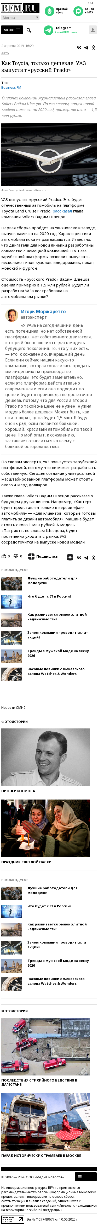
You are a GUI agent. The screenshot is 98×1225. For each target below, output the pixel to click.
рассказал (62, 211)
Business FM (11, 87)
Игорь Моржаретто (43, 312)
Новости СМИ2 (13, 707)
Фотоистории (14, 722)
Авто (5, 53)
